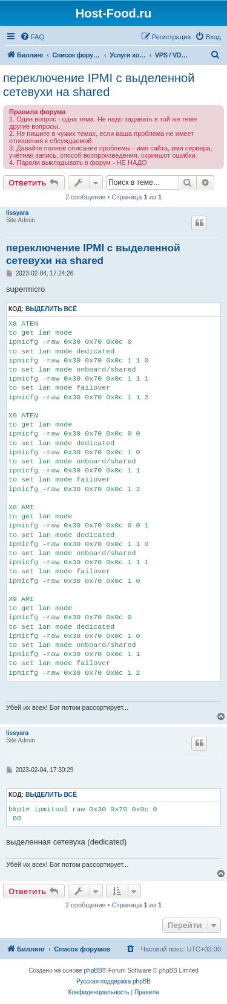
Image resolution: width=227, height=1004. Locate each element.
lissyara (17, 213)
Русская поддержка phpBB (113, 981)
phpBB (93, 970)
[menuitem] (32, 37)
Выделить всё (51, 309)
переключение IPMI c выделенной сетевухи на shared (98, 84)
